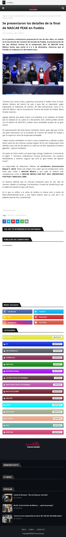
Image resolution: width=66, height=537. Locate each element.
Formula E (34, 357)
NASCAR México (20, 16)
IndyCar (34, 364)
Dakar (34, 337)
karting (34, 432)
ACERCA (31, 529)
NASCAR (34, 398)
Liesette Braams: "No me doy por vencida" (31, 495)
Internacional (34, 371)
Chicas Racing (9, 33)
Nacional (11, 215)
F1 (34, 344)
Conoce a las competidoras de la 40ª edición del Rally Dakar (38, 516)
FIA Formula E (34, 351)
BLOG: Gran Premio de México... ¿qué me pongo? (33, 505)
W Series (34, 418)
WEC (34, 425)
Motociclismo (34, 391)
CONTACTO (41, 529)
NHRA (34, 405)
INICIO (24, 529)
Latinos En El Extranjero (34, 378)
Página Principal (7, 16)
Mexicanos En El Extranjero (34, 385)
